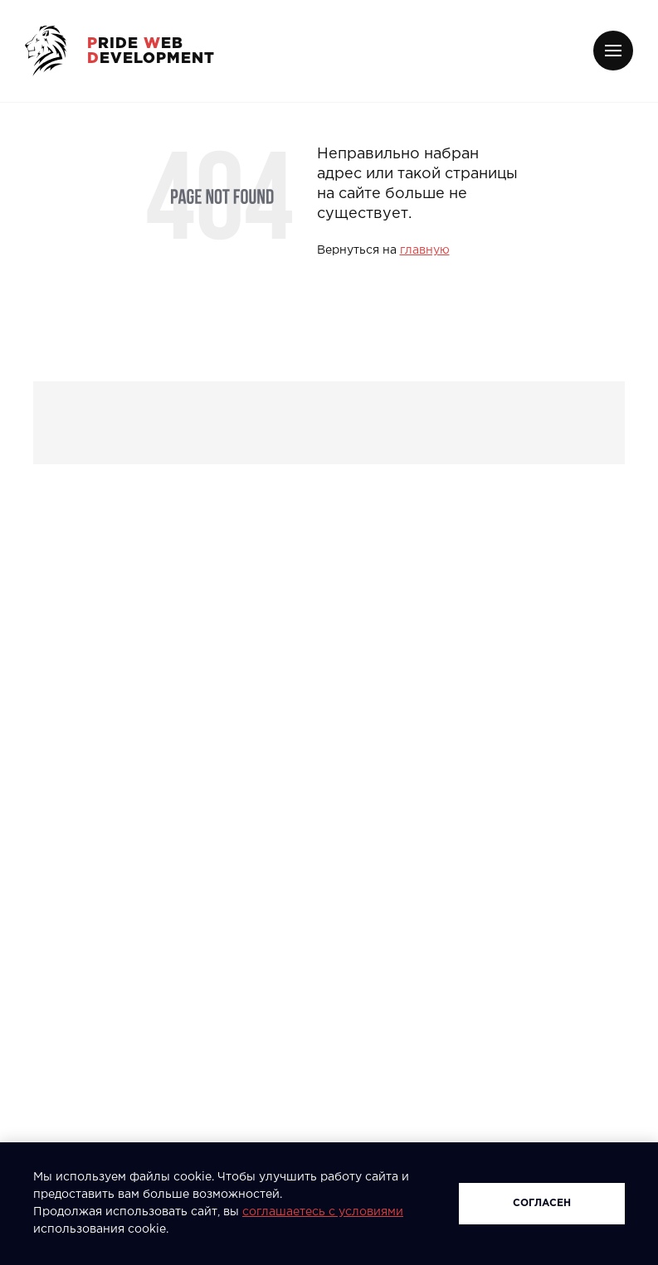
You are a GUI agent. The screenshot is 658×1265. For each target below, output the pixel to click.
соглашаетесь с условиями (322, 1212)
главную (425, 250)
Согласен (542, 1203)
